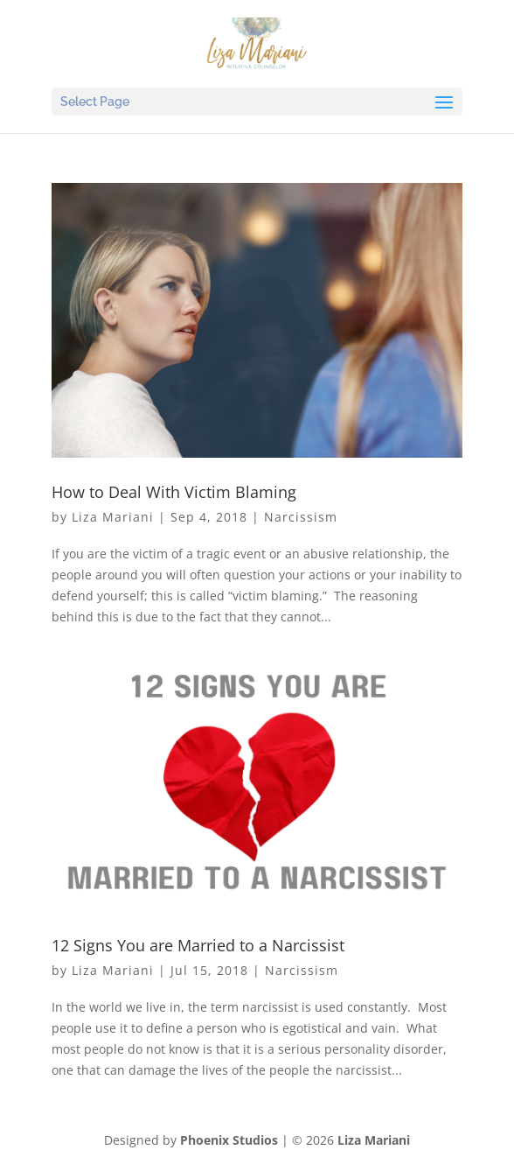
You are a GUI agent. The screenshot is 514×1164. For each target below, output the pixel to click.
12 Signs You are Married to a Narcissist (198, 945)
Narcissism (300, 516)
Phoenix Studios (229, 1140)
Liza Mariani (113, 516)
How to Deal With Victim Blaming (174, 491)
